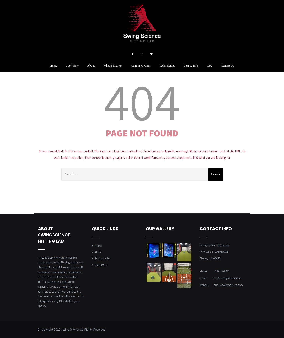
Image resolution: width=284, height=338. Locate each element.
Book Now (72, 65)
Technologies (167, 65)
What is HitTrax (112, 65)
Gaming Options (141, 65)
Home (53, 65)
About (91, 65)
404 (142, 101)
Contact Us (227, 65)
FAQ (209, 65)
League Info (191, 65)
